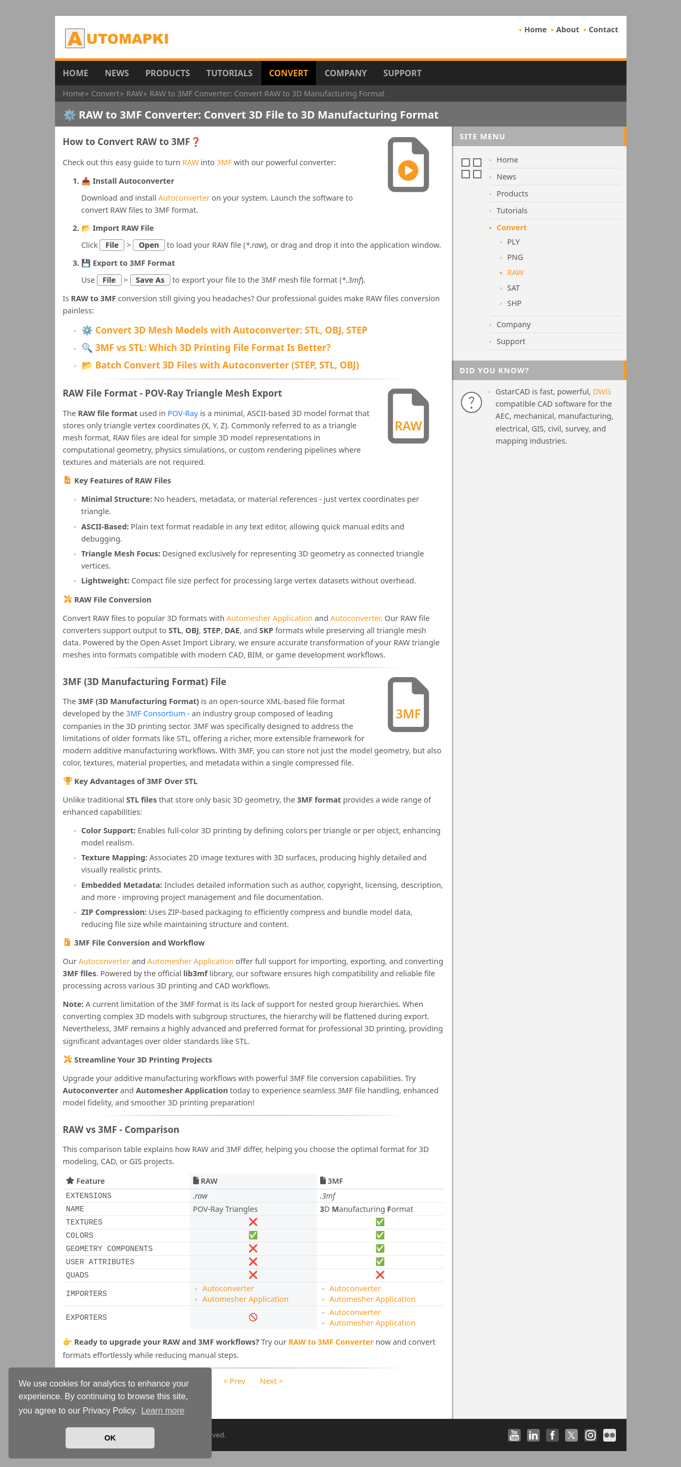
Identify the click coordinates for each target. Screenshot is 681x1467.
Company (345, 73)
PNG (515, 257)
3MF (224, 162)
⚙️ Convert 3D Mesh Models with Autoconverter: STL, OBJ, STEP (224, 330)
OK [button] (110, 1438)
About (567, 29)
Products (168, 73)
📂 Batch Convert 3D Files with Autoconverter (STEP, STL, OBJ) (220, 365)
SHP (514, 303)
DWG (602, 391)
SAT (513, 288)
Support (402, 73)
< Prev (234, 1381)
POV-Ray (183, 413)
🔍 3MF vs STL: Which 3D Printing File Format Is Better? (206, 347)
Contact (603, 29)
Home (535, 29)
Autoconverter (184, 198)
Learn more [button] (163, 1410)
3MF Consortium (155, 713)
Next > (271, 1381)
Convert (288, 73)
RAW (191, 162)
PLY (513, 242)
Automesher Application (269, 618)
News (117, 73)
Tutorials (229, 73)
